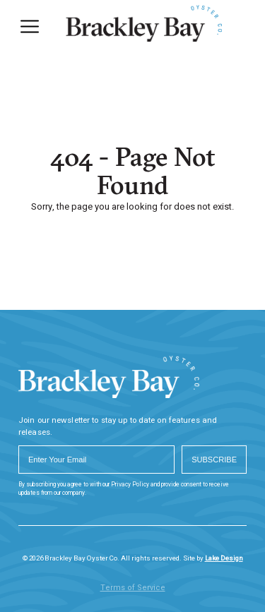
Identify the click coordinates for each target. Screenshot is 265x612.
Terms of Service (132, 588)
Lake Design (224, 558)
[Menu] (29, 26)
